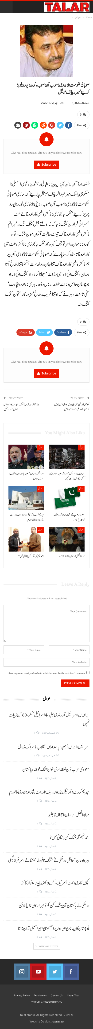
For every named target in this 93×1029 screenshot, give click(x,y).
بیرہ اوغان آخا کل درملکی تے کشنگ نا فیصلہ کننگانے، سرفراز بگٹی (48, 860)
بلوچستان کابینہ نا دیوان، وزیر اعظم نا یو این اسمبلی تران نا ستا (53, 929)
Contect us (57, 995)
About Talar (73, 995)
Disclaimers (40, 995)
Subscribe (48, 164)
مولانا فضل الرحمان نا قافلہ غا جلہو (68, 815)
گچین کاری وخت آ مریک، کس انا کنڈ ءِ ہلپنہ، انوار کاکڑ (55, 883)
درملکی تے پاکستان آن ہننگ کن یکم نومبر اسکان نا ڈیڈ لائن (54, 906)
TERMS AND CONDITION (46, 1002)
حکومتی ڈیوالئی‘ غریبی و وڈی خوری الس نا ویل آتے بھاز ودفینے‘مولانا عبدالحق (71, 407)
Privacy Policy (22, 995)
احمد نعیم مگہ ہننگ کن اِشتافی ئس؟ (69, 838)
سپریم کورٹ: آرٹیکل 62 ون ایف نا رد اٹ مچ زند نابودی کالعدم (49, 792)
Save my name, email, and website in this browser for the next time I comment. (46, 673)
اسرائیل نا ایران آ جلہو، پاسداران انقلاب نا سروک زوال (53, 747)
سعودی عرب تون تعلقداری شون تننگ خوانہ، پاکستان (55, 770)
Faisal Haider (57, 1022)
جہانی (81, 447)
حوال (81, 488)
